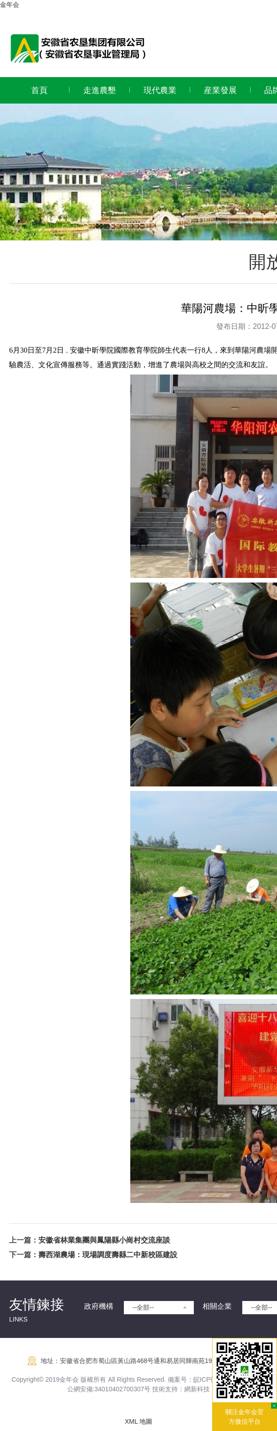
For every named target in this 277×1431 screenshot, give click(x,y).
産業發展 (220, 90)
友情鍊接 (36, 1304)
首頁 (39, 90)
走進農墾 (99, 90)
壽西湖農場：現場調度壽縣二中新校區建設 (107, 1255)
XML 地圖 (138, 1421)
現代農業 (160, 90)
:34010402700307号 (122, 1389)
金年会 (9, 4)
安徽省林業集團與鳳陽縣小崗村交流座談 (104, 1240)
